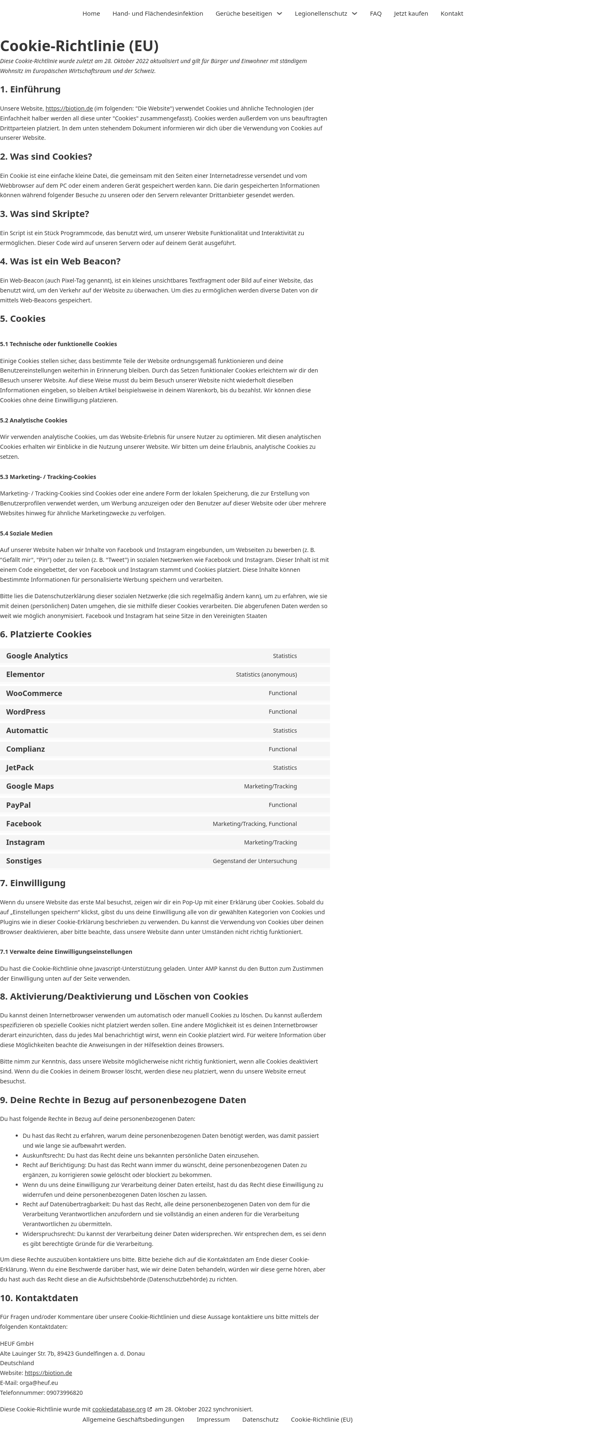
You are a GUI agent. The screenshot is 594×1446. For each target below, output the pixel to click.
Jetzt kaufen (411, 13)
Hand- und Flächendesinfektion (158, 13)
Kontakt (452, 13)
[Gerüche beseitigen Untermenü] (279, 13)
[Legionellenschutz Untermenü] (354, 13)
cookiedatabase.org (119, 1409)
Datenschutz (260, 1419)
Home (91, 13)
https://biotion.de (69, 108)
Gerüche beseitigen (244, 13)
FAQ (376, 13)
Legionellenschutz (321, 13)
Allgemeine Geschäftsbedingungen (133, 1419)
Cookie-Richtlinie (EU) (321, 1419)
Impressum (213, 1419)
